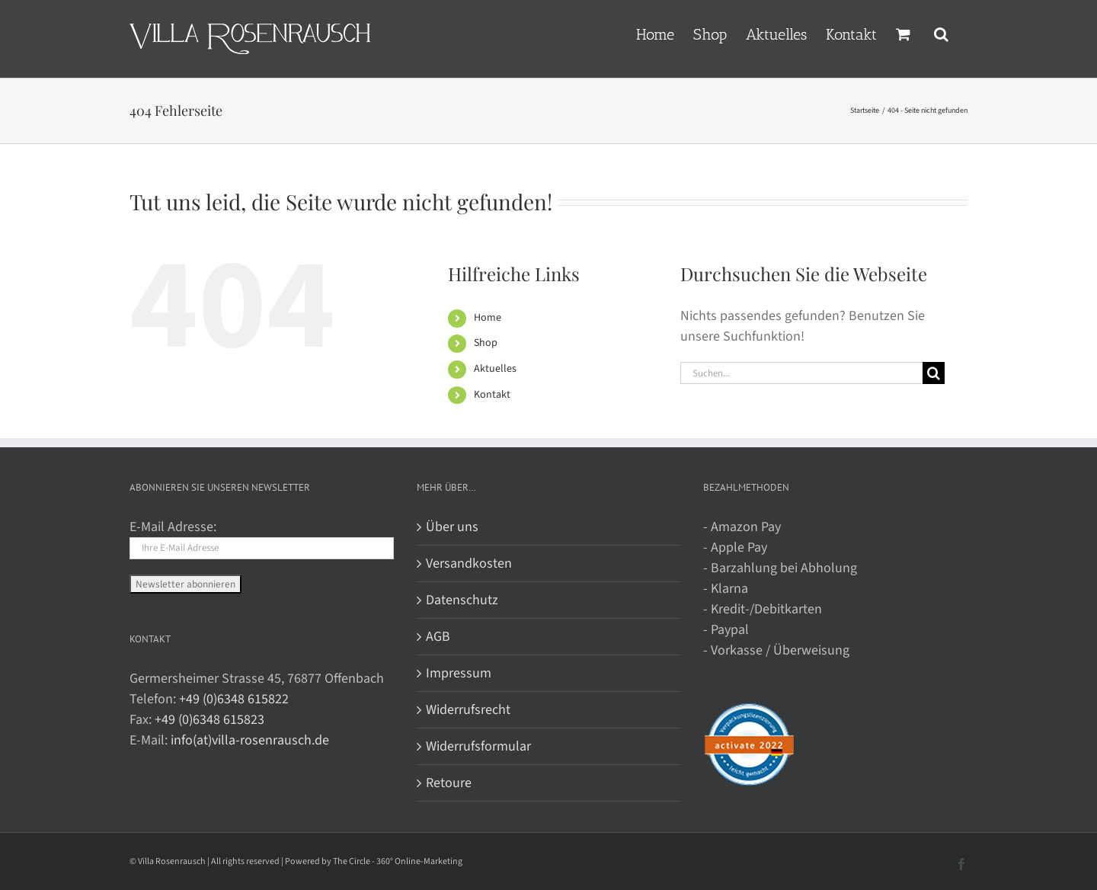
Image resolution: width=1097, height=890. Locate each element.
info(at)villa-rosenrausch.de (250, 740)
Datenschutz (462, 600)
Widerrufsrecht (468, 709)
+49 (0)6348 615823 (209, 719)
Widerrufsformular (478, 746)
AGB (438, 636)
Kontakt (492, 394)
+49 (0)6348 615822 (234, 699)
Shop (485, 343)
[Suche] (934, 373)
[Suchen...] (801, 373)
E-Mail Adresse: (173, 526)
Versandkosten (469, 563)
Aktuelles (495, 368)
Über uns (452, 526)
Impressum (458, 673)
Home (487, 317)
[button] (941, 33)
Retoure (449, 782)
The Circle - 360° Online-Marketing (397, 861)
